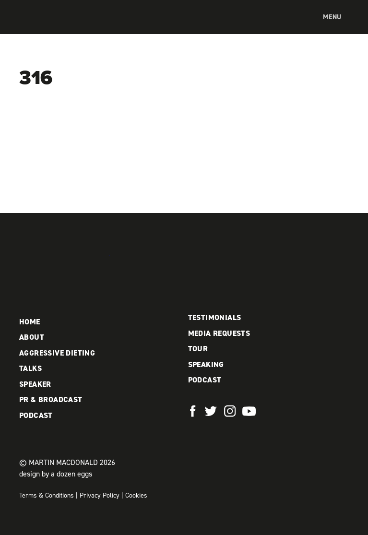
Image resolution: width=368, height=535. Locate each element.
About (31, 337)
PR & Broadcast (51, 399)
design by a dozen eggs (55, 474)
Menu (332, 17)
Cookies (136, 495)
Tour (198, 349)
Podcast (36, 415)
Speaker (35, 384)
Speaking (206, 364)
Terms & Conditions (46, 495)
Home (29, 322)
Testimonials (214, 317)
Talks (30, 368)
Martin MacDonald (69, 27)
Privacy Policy (99, 495)
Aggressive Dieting (57, 353)
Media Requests (219, 333)
